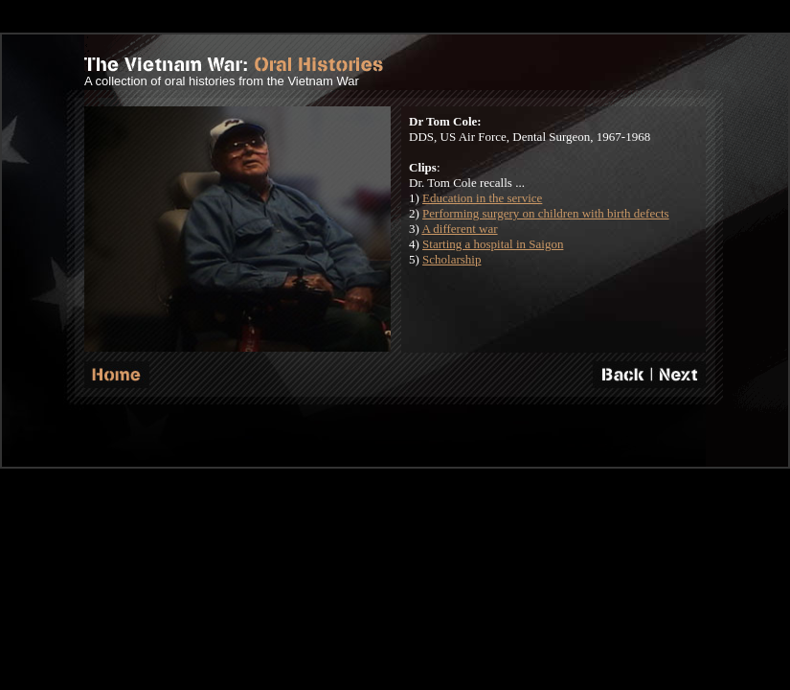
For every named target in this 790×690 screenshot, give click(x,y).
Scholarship (451, 259)
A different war (459, 228)
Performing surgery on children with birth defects (545, 213)
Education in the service (482, 198)
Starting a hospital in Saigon (492, 244)
